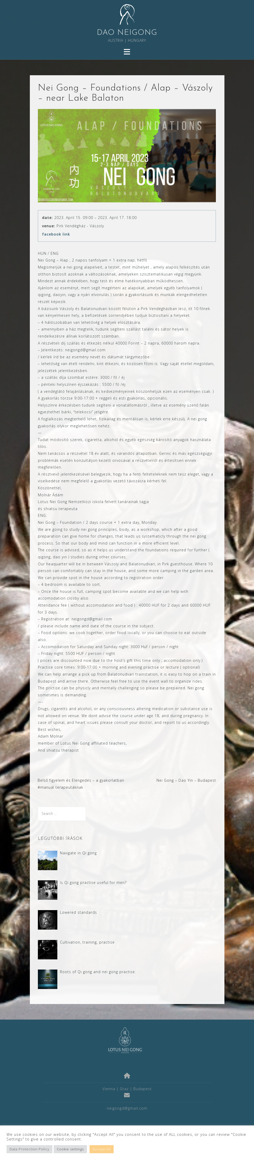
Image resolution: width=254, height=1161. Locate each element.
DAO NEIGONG (127, 33)
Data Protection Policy (29, 1149)
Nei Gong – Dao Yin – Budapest (186, 780)
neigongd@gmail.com (127, 1108)
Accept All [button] (102, 1149)
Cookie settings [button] (70, 1149)
